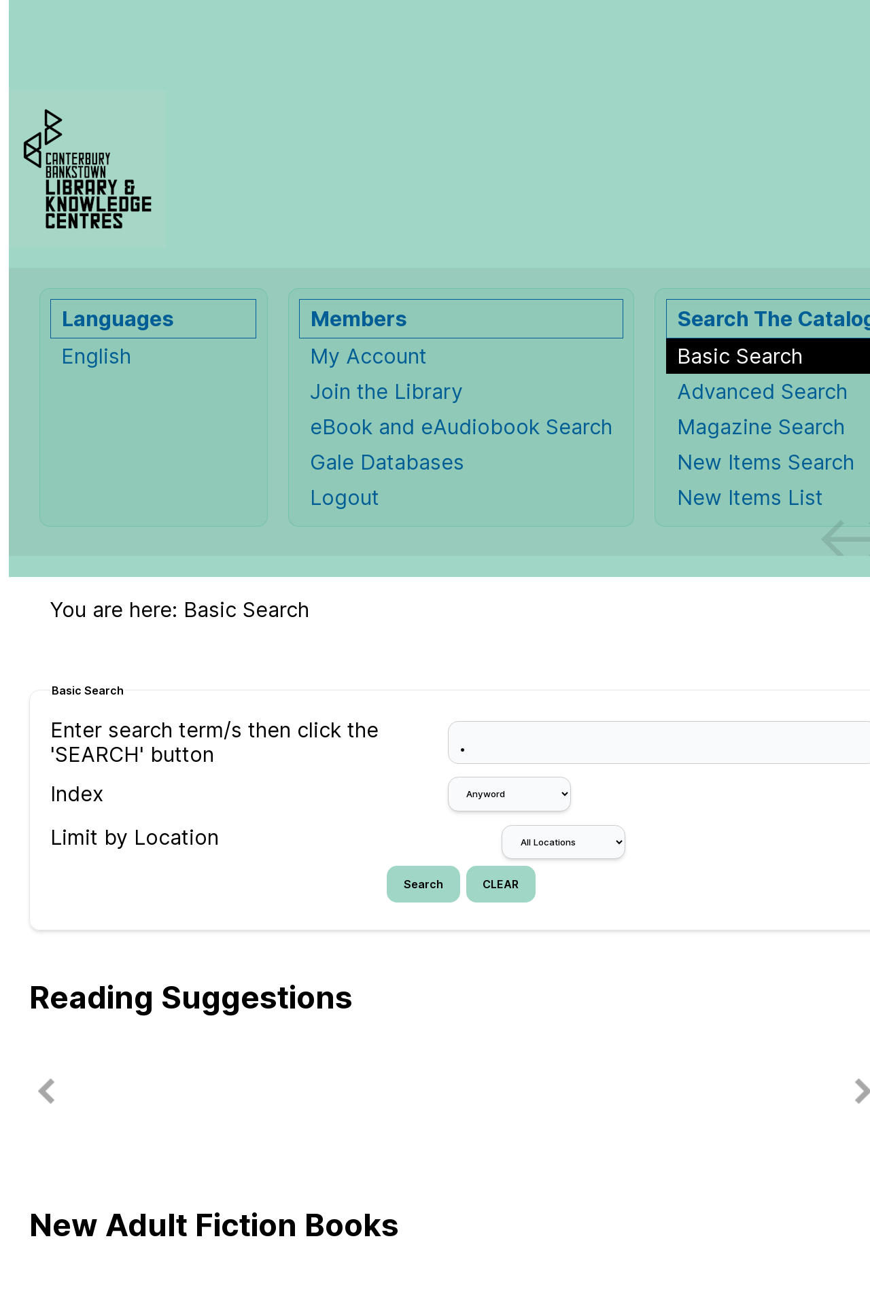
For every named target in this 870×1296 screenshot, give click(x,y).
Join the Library (386, 391)
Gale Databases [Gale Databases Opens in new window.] (387, 462)
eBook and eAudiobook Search (461, 427)
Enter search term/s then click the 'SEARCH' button (214, 742)
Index (76, 794)
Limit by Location (134, 837)
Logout (344, 497)
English (96, 356)
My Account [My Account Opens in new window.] (368, 356)
